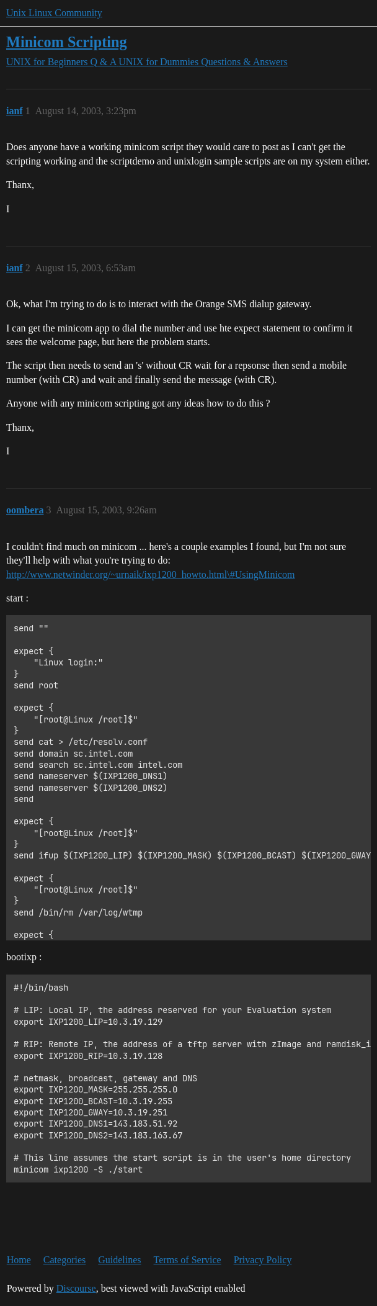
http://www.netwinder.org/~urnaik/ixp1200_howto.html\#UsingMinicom (150, 574)
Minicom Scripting (66, 42)
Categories (64, 1259)
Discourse (76, 1288)
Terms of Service (187, 1259)
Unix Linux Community (54, 12)
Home (19, 1259)
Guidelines (119, 1259)
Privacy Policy (263, 1259)
